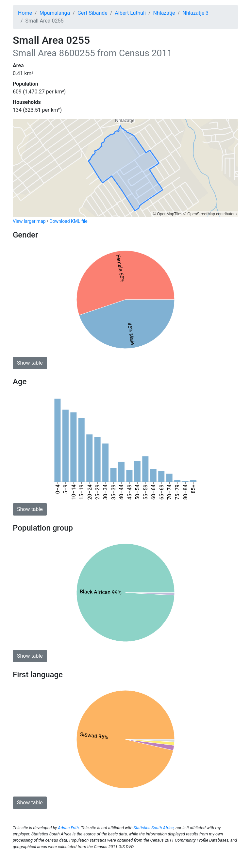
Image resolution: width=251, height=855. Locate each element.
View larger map (29, 221)
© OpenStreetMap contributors (210, 214)
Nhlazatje (164, 13)
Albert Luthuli (130, 13)
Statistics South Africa (153, 827)
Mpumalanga (55, 13)
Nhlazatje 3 (195, 13)
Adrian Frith (68, 827)
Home (25, 13)
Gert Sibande (92, 13)
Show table (30, 363)
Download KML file (68, 221)
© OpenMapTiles (167, 214)
